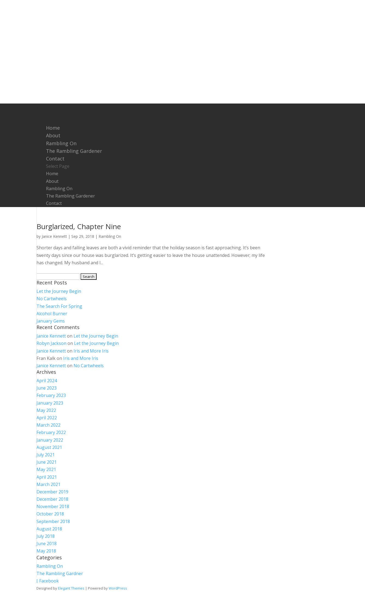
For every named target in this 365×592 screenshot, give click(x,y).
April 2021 (46, 477)
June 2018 (46, 544)
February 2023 (51, 395)
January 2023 (49, 403)
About (52, 181)
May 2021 (46, 469)
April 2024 (46, 381)
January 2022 (49, 440)
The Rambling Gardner (59, 573)
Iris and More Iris (91, 351)
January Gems (50, 321)
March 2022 (48, 425)
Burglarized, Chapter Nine (78, 226)
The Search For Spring (59, 306)
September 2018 (53, 521)
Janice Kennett (54, 236)
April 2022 (46, 418)
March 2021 (48, 484)
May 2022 (46, 410)
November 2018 (52, 506)
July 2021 (45, 455)
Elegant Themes (71, 588)
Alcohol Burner (51, 314)
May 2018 (46, 551)
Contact (54, 203)
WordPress (118, 588)
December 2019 (52, 492)
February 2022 (51, 432)
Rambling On (59, 189)
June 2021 (46, 462)
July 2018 (45, 536)
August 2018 (49, 529)
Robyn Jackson (51, 343)
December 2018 (52, 499)
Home (52, 174)
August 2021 (49, 447)
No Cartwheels (51, 299)
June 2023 (46, 388)
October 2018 (50, 514)
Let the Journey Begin (58, 291)
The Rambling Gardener (74, 151)
